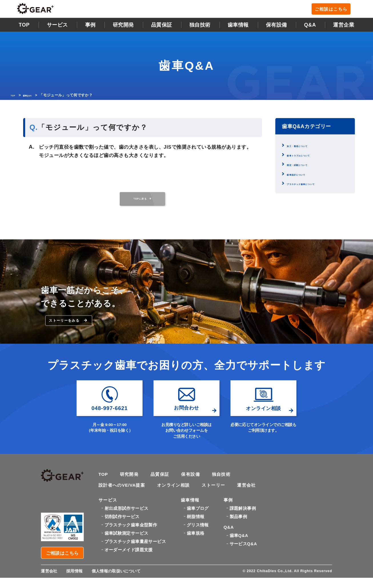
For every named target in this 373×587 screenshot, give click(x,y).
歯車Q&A (35, 96)
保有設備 (276, 26)
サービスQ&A (243, 559)
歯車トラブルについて (309, 156)
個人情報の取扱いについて (120, 580)
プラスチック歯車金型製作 (131, 536)
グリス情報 (198, 536)
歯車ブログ (198, 520)
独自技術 (226, 483)
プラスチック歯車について (313, 184)
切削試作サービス (122, 528)
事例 (90, 26)
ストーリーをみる (70, 327)
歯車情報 (238, 26)
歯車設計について (304, 175)
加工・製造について (306, 146)
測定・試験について (306, 166)
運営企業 (343, 26)
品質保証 (161, 26)
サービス (57, 26)
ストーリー (219, 495)
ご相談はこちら (334, 10)
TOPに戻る (142, 200)
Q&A (310, 26)
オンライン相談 (177, 495)
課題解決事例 (243, 520)
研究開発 (123, 26)
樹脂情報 (195, 528)
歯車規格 (195, 544)
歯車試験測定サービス (127, 544)
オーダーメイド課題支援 (129, 561)
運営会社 (254, 495)
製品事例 (238, 528)
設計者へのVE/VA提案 (124, 495)
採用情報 (76, 580)
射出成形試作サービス (127, 520)
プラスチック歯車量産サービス (135, 553)
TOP (24, 26)
